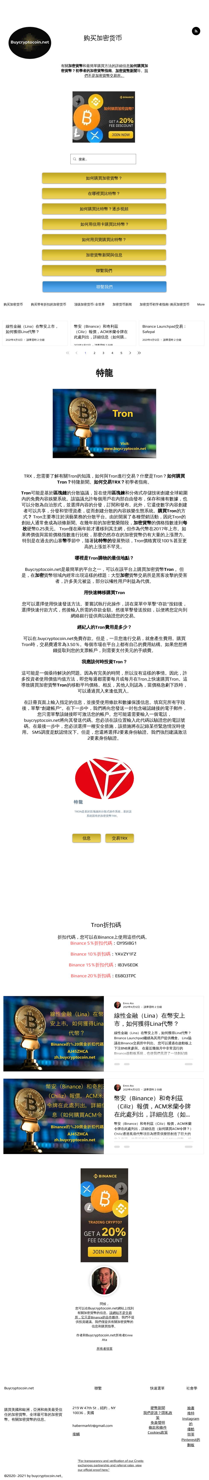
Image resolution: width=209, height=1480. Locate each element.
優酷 (190, 1429)
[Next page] (130, 353)
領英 (190, 1434)
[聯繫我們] (104, 270)
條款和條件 (158, 1427)
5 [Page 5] (121, 353)
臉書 (190, 1408)
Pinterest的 (190, 1440)
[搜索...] (103, 159)
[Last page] (139, 353)
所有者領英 (105, 1348)
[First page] (67, 353)
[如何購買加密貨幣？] (104, 178)
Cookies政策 (158, 1432)
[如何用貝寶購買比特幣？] (104, 239)
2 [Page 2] (94, 353)
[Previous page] (76, 353)
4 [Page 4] (112, 353)
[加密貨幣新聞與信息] (104, 255)
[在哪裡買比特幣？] (104, 193)
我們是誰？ (152, 1413)
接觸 (76, 1434)
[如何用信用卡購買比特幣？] (105, 224)
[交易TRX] (120, 838)
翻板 (190, 1445)
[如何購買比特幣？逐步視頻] (104, 208)
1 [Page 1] (85, 353)
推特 (190, 1413)
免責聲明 (158, 1422)
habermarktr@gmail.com (93, 1425)
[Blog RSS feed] (196, 31)
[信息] (87, 838)
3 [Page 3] (103, 353)
